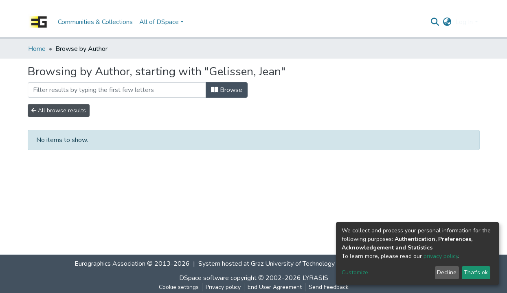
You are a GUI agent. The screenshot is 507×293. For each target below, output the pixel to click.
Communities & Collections (95, 21)
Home (37, 48)
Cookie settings (179, 287)
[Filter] (117, 90)
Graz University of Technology (293, 263)
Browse (226, 89)
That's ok (476, 272)
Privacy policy (223, 287)
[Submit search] (434, 22)
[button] (447, 22)
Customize (355, 272)
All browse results (58, 110)
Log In (464, 21)
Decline (447, 272)
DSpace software (204, 277)
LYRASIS (315, 277)
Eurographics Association (110, 263)
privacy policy (441, 256)
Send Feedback (329, 287)
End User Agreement (275, 287)
